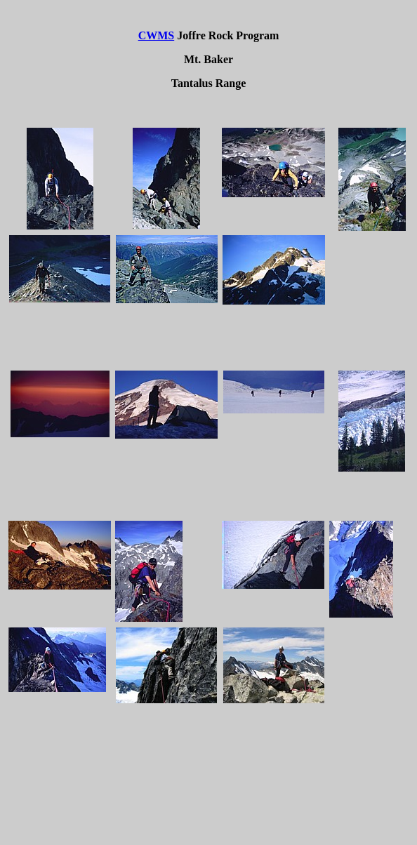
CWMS (156, 35)
